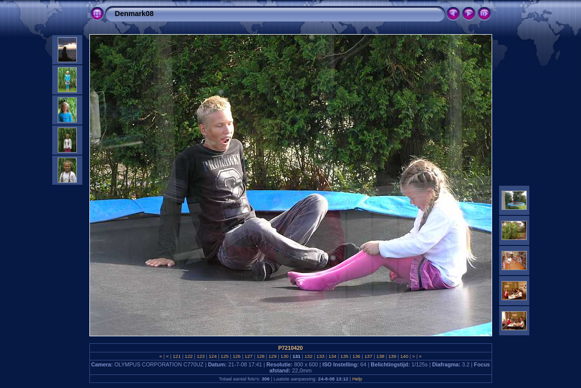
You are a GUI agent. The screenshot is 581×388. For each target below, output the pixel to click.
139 (392, 356)
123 (200, 356)
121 (176, 356)
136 (356, 356)
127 (248, 356)
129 (272, 356)
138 (380, 356)
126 (236, 356)
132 (308, 356)
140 (404, 356)
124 (212, 356)
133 (320, 356)
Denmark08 (134, 14)
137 (368, 356)
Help (357, 378)
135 (344, 356)
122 (188, 356)
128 (260, 356)
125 (224, 356)
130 (284, 356)
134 (332, 356)
